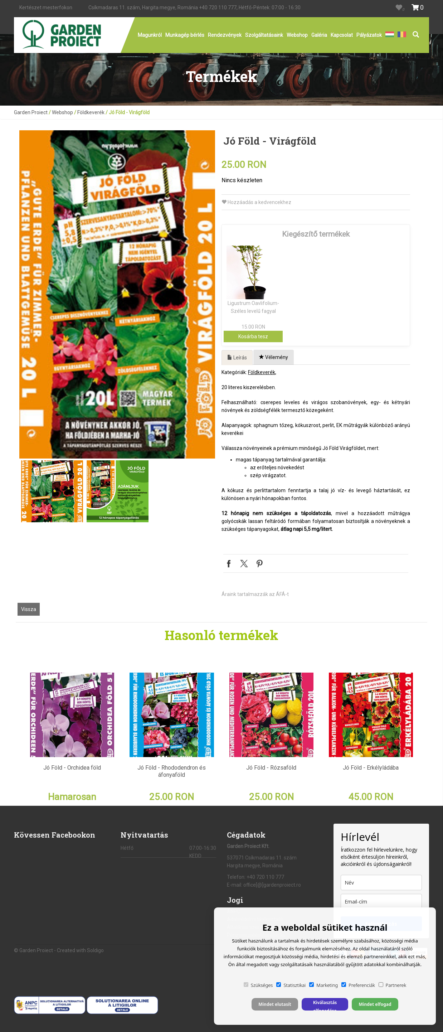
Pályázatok (369, 35)
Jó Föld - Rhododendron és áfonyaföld (171, 771)
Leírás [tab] (237, 357)
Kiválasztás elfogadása (325, 1005)
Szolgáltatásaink (264, 35)
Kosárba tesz (253, 336)
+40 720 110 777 (218, 7)
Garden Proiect (31, 112)
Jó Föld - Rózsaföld (271, 767)
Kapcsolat (342, 35)
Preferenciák (358, 985)
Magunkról (150, 35)
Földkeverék (90, 112)
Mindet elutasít (274, 1004)
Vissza (28, 609)
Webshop (297, 35)
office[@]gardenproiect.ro (272, 885)
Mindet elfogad (375, 1004)
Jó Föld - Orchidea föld (72, 767)
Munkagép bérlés (184, 35)
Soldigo (95, 950)
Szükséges (258, 985)
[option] (117, 294)
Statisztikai (291, 985)
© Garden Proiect (34, 950)
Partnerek (393, 985)
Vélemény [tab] (273, 357)
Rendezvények (225, 35)
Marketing (323, 985)
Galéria (319, 35)
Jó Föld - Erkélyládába (371, 767)
